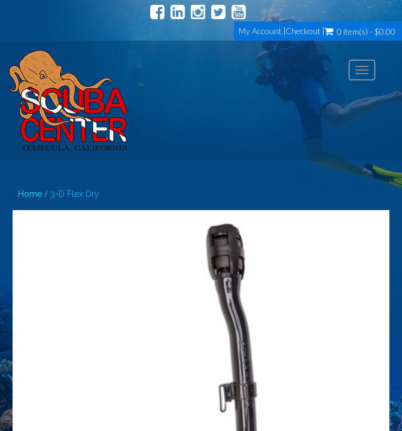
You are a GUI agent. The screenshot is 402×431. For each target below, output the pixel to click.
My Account (260, 31)
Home (30, 194)
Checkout (303, 31)
